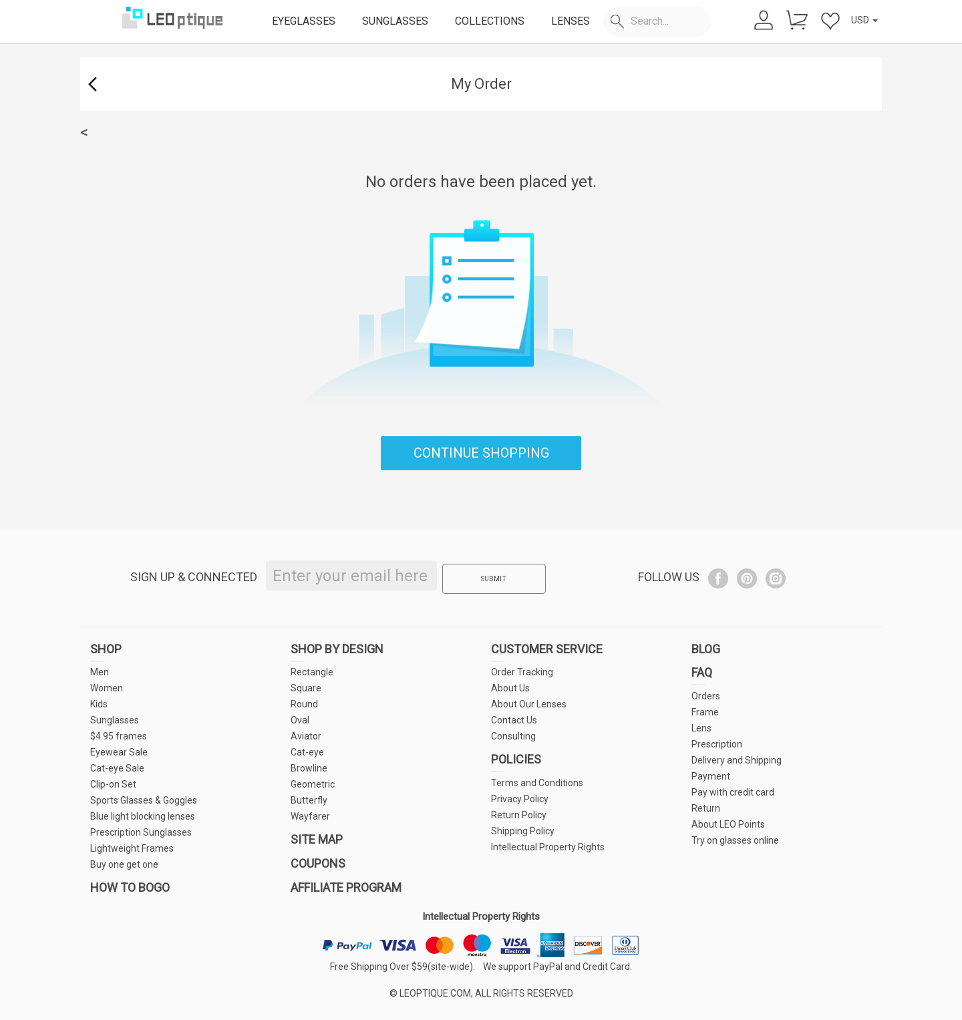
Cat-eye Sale (117, 768)
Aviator (306, 736)
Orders (705, 696)
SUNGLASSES (395, 21)
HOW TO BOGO (130, 887)
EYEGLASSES (303, 21)
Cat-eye (307, 752)
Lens (701, 728)
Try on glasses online (735, 840)
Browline (309, 768)
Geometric (313, 784)
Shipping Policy (522, 831)
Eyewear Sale (119, 752)
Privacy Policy (519, 799)
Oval (300, 720)
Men (99, 672)
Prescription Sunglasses (141, 832)
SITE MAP (317, 839)
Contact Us (514, 720)
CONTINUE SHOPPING (481, 453)
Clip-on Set (113, 784)
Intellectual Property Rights (548, 847)
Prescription (716, 744)
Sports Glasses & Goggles (143, 800)
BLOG (705, 649)
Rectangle (312, 672)
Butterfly (309, 800)
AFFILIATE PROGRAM (346, 887)
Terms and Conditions (537, 783)
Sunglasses (114, 720)
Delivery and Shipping (736, 760)
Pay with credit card (732, 792)
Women (106, 688)
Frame (705, 712)
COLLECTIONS (489, 21)
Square (306, 688)
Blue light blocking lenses (142, 816)
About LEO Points (728, 824)
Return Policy (518, 815)
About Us (510, 688)
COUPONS (318, 863)
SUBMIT (489, 577)
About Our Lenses (529, 704)
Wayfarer (310, 816)
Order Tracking (522, 672)
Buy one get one (124, 864)
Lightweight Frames (132, 848)
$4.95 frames (118, 736)
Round (304, 704)
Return (705, 808)
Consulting (513, 736)
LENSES (570, 21)
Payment (710, 776)
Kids (99, 704)
